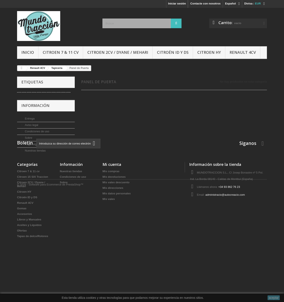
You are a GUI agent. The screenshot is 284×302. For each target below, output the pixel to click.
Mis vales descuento (115, 221)
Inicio (27, 52)
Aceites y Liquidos (29, 264)
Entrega (29, 122)
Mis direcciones (112, 226)
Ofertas (22, 269)
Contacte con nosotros (205, 3)
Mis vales (108, 237)
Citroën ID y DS (173, 52)
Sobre (28, 141)
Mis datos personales (116, 232)
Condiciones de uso (36, 135)
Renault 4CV (243, 52)
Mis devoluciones (114, 215)
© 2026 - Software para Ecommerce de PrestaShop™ (50, 290)
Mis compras (110, 210)
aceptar (274, 297)
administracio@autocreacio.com (225, 233)
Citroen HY (209, 52)
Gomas (21, 247)
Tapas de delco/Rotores (32, 275)
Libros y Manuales (29, 258)
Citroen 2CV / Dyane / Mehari (117, 52)
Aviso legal (31, 128)
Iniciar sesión (177, 3)
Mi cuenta (111, 203)
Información (35, 111)
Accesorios (24, 252)
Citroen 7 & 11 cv (61, 52)
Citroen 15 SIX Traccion (32, 215)
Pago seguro (32, 148)
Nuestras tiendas (35, 154)
